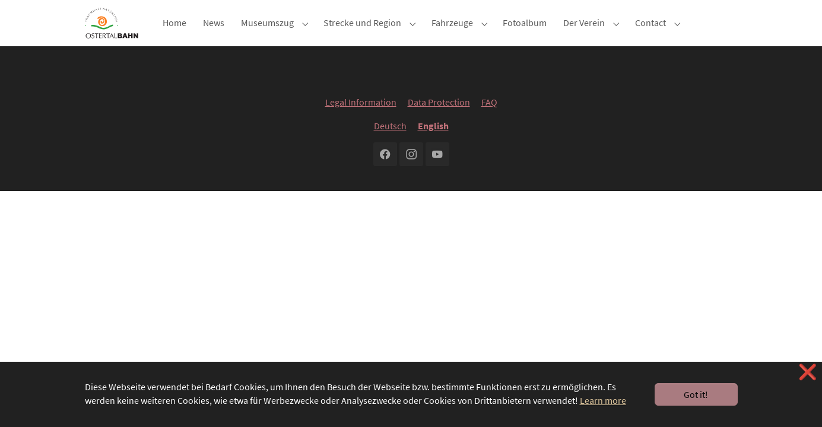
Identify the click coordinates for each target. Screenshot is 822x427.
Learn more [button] (603, 400)
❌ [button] (807, 372)
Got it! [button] (696, 394)
